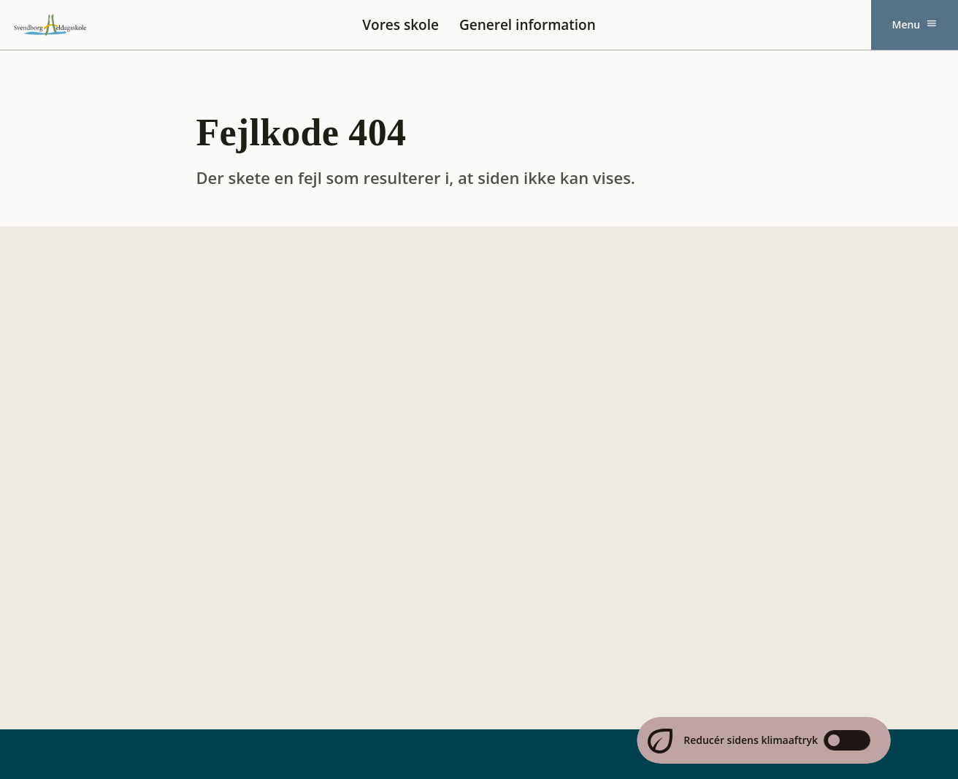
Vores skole (400, 24)
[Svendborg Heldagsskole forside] (50, 25)
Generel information (527, 24)
